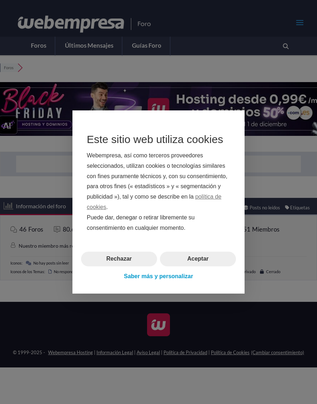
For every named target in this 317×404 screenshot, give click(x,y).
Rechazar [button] (119, 259)
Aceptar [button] (198, 259)
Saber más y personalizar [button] (158, 276)
